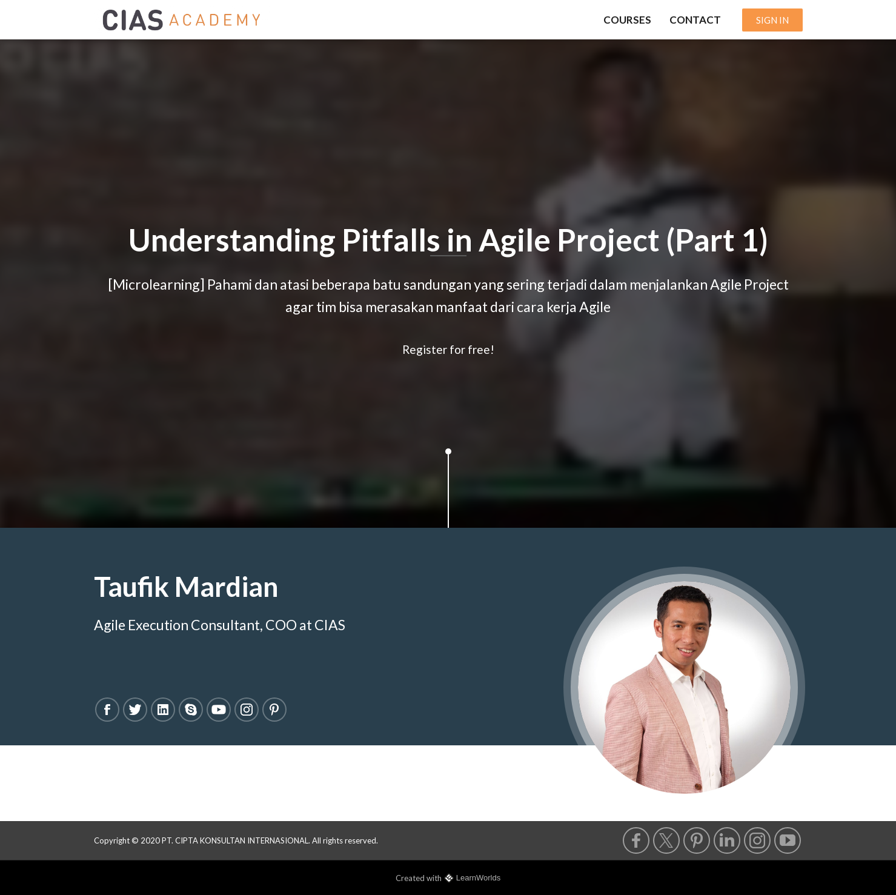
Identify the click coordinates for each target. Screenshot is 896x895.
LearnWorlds (478, 877)
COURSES (627, 19)
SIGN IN (772, 20)
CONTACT (695, 19)
